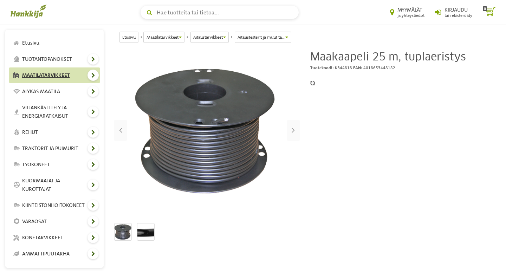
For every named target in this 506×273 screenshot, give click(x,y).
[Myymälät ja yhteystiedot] (407, 12)
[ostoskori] (489, 12)
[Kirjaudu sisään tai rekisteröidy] (453, 12)
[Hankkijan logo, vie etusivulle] (30, 11)
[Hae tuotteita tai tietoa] (220, 12)
